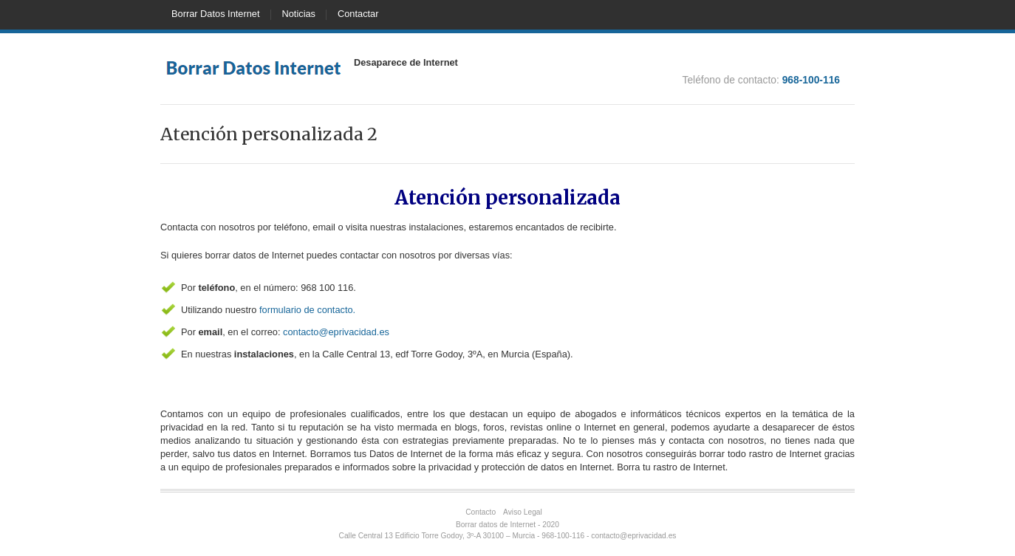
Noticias (299, 13)
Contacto (480, 512)
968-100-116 (811, 80)
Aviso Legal (522, 512)
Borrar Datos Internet (215, 13)
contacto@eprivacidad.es (336, 331)
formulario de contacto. (307, 309)
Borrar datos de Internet (496, 525)
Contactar (358, 13)
